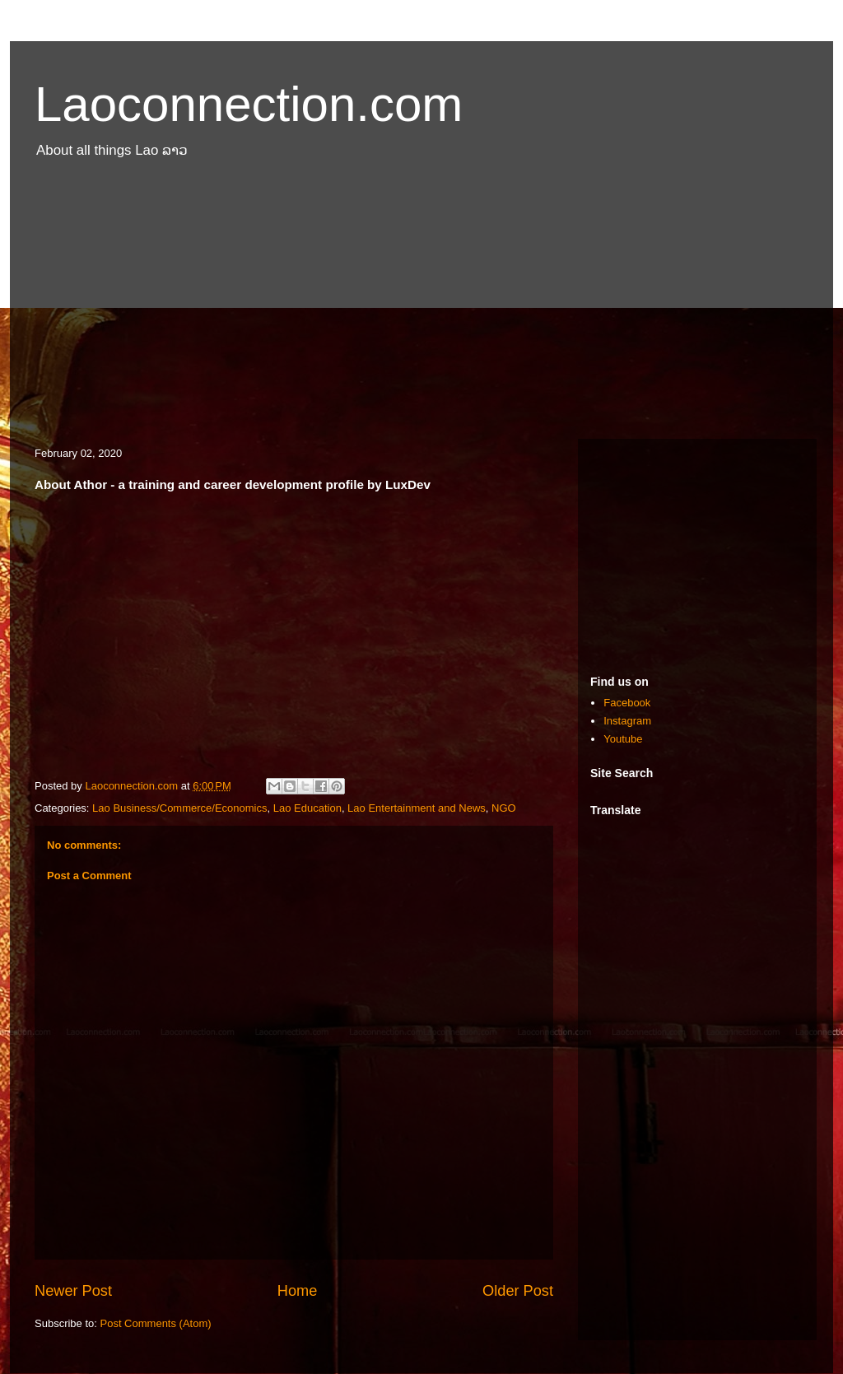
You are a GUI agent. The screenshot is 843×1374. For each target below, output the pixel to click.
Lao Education (307, 808)
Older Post (517, 1291)
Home (297, 1291)
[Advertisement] (421, 307)
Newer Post (73, 1291)
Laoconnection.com (249, 104)
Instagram (627, 721)
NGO (503, 808)
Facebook (626, 702)
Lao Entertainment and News (416, 808)
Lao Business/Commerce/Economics (179, 808)
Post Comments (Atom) (156, 1323)
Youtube (622, 739)
